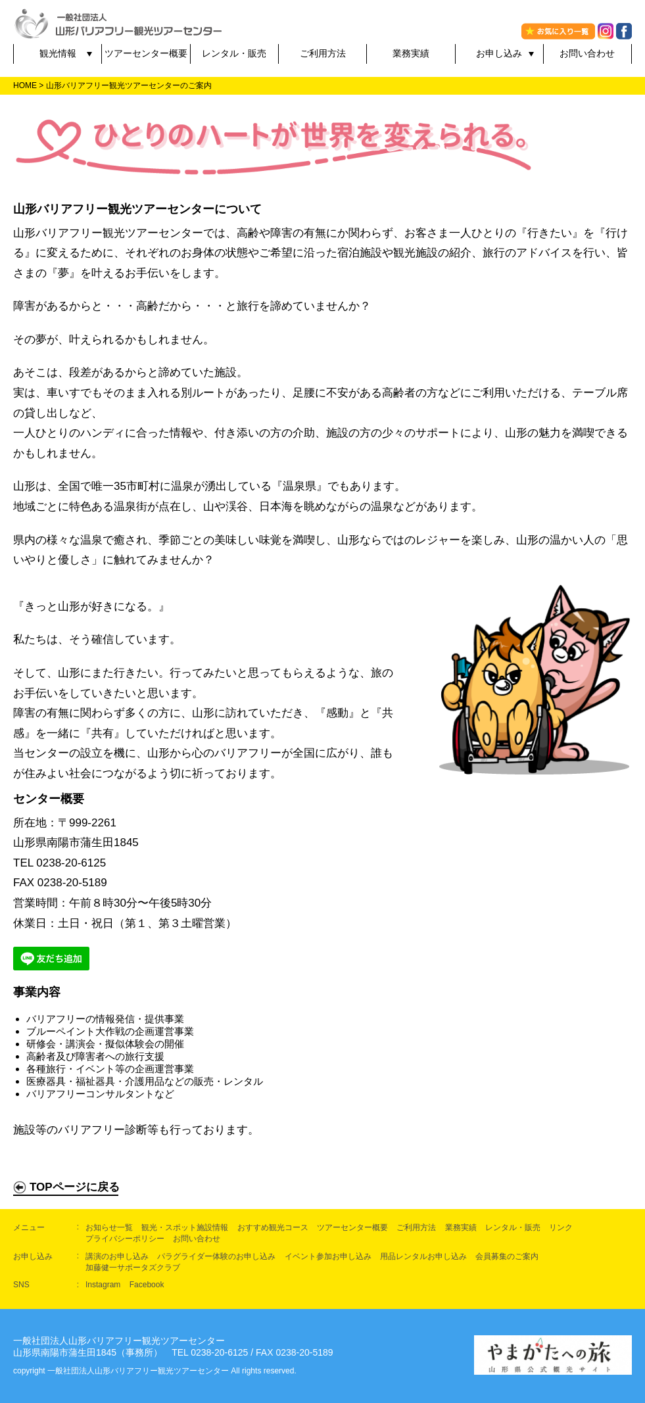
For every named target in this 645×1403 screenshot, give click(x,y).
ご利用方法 (323, 53)
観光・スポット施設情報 (184, 1227)
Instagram (102, 1284)
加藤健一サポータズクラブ (132, 1267)
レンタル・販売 (234, 53)
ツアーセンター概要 (146, 53)
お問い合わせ (587, 53)
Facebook (147, 1284)
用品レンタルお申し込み (423, 1256)
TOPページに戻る (66, 1187)
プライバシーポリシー (124, 1238)
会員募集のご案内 (506, 1256)
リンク (561, 1227)
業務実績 (411, 53)
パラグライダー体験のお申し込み (216, 1256)
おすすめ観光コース (272, 1227)
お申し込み (499, 53)
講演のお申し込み (117, 1256)
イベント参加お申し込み (328, 1256)
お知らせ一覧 (109, 1227)
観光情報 (57, 53)
